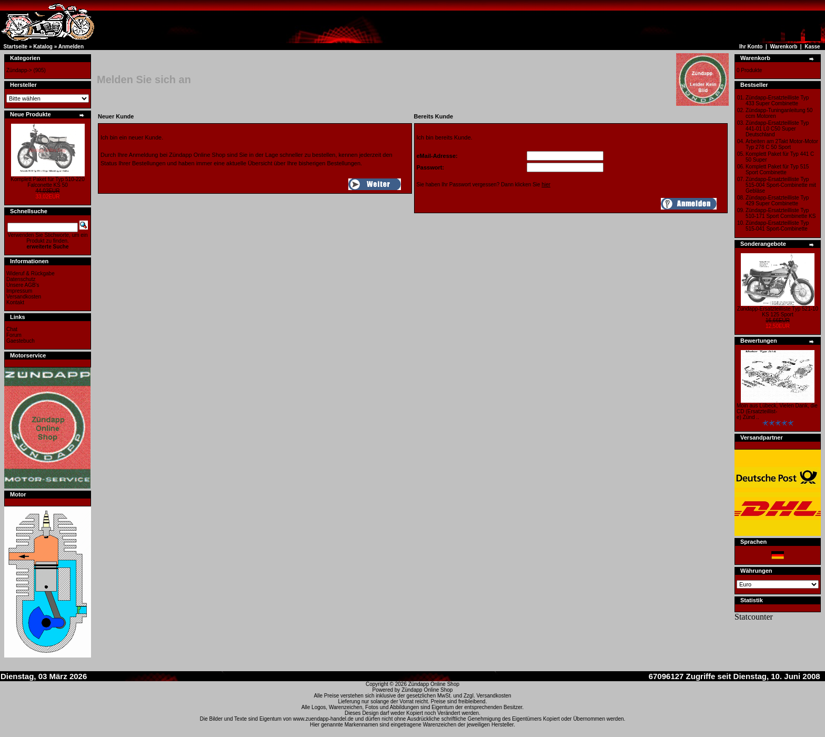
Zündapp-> (19, 70)
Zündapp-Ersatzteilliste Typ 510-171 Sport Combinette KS (781, 213)
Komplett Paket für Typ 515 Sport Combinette (777, 169)
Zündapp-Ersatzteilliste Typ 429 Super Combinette (777, 200)
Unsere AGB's (22, 285)
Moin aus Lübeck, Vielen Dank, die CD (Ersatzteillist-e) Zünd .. (777, 411)
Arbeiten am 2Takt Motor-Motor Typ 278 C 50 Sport (782, 144)
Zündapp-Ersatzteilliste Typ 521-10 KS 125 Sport (777, 311)
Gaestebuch (20, 341)
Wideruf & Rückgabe (30, 273)
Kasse (812, 46)
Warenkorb (783, 46)
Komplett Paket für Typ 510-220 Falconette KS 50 (47, 182)
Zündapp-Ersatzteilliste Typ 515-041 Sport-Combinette (777, 226)
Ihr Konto (750, 46)
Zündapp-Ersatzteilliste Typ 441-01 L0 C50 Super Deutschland (777, 128)
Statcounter (754, 616)
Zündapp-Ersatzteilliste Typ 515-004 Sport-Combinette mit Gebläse (781, 185)
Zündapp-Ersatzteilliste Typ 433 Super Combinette (777, 100)
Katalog (43, 46)
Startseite (16, 46)
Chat (11, 329)
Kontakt (15, 302)
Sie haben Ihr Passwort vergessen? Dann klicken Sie (484, 184)
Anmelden (71, 46)
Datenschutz (21, 279)
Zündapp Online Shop (433, 684)
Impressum (19, 291)
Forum (14, 335)
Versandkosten (23, 297)
